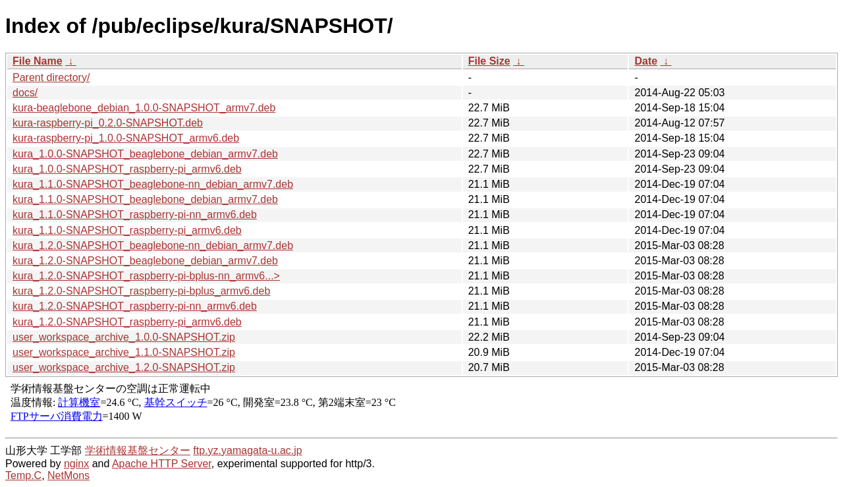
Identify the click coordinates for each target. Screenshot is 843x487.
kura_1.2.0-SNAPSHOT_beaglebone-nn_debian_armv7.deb (153, 245)
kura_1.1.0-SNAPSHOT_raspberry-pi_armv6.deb (127, 230)
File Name (38, 61)
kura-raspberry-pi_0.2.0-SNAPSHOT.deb (108, 123)
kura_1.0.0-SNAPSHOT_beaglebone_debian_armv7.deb (145, 153)
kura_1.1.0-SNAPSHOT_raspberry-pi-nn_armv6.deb (135, 214)
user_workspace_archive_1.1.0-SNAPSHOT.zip (124, 352)
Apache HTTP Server (161, 463)
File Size (489, 61)
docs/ (25, 92)
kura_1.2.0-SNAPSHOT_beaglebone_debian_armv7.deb (145, 260)
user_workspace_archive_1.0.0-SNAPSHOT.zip (124, 337)
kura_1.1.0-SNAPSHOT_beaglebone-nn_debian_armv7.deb (153, 184)
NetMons (68, 475)
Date (645, 61)
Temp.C (23, 475)
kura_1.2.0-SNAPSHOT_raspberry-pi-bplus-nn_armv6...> (146, 275)
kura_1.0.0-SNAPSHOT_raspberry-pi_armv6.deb (127, 169)
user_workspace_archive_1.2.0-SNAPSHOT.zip (124, 367)
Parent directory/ (51, 77)
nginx (76, 463)
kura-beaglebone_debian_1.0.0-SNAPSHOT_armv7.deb (144, 107)
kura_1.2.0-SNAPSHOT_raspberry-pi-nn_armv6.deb (135, 306)
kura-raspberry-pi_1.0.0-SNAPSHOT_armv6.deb (126, 138)
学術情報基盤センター (137, 450)
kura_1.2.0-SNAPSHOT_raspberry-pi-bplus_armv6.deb (141, 291)
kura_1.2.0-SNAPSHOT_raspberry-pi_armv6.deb (127, 322)
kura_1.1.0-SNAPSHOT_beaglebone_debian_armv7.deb (145, 199)
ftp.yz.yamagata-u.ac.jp (247, 450)
